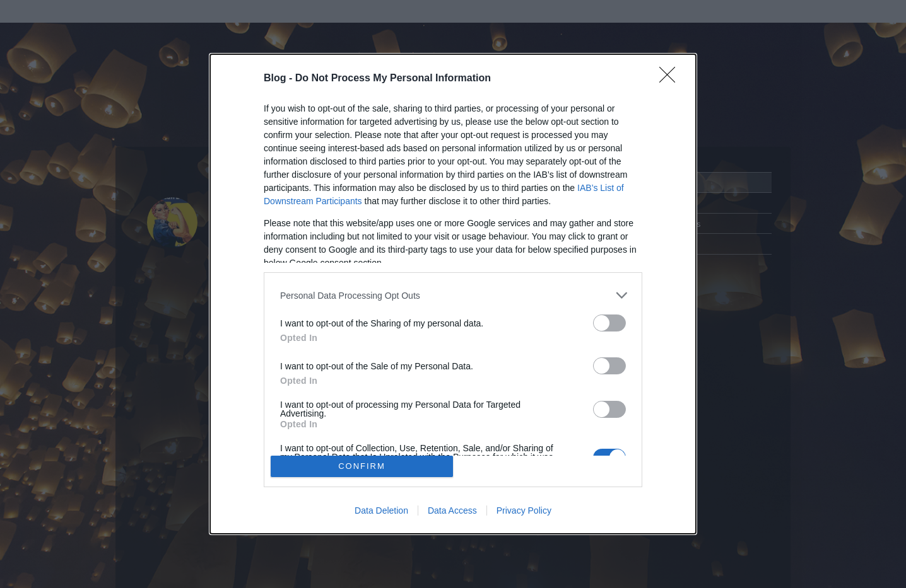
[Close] (671, 79)
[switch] (609, 322)
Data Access (452, 510)
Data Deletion (381, 510)
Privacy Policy (524, 510)
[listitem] (453, 295)
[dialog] (453, 294)
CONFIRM (361, 466)
